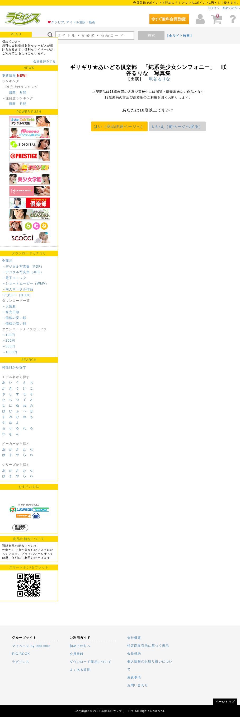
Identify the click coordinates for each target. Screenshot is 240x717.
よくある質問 (80, 670)
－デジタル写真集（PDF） (23, 266)
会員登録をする (44, 61)
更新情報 (9, 75)
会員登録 (77, 654)
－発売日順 (11, 312)
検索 (151, 35)
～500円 (8, 346)
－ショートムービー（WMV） (25, 283)
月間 (23, 92)
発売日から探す (14, 367)
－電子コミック (14, 278)
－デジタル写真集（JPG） (23, 272)
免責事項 (134, 677)
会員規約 (134, 653)
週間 (12, 92)
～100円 (8, 335)
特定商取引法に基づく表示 (148, 646)
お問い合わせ (137, 685)
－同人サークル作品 (18, 289)
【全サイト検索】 (180, 36)
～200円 (8, 340)
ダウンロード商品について (90, 662)
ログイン (214, 8)
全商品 (7, 261)
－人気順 (9, 306)
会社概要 (134, 638)
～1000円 (9, 352)
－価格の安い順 (14, 318)
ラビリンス (20, 662)
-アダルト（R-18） (17, 295)
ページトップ (225, 701)
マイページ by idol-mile (31, 646)
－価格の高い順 (14, 323)
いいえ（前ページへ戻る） (177, 126)
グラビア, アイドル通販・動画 (73, 22)
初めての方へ (231, 8)
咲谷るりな (160, 79)
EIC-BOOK (21, 654)
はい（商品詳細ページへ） (119, 126)
